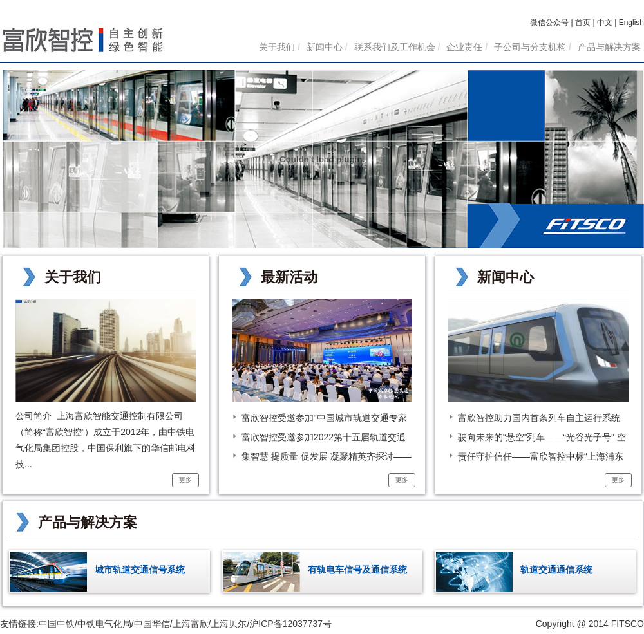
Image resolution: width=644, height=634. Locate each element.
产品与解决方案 (609, 47)
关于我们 (277, 47)
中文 (604, 22)
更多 (185, 479)
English (631, 22)
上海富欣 (191, 624)
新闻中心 (325, 47)
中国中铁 (57, 624)
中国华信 (152, 624)
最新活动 (289, 277)
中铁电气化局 (104, 624)
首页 (583, 22)
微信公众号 (549, 22)
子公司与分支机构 (530, 47)
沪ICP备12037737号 (290, 624)
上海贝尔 (229, 624)
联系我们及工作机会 (394, 47)
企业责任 (464, 47)
